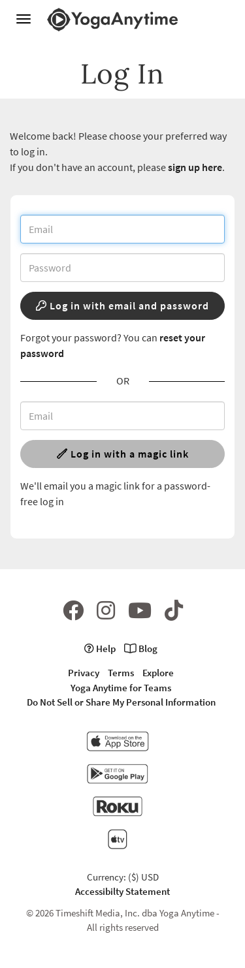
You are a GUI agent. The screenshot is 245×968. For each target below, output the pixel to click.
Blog (140, 648)
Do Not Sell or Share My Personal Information (121, 702)
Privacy (83, 672)
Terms (121, 672)
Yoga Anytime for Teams (121, 687)
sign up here (195, 167)
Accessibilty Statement (122, 891)
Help (100, 648)
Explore (158, 672)
